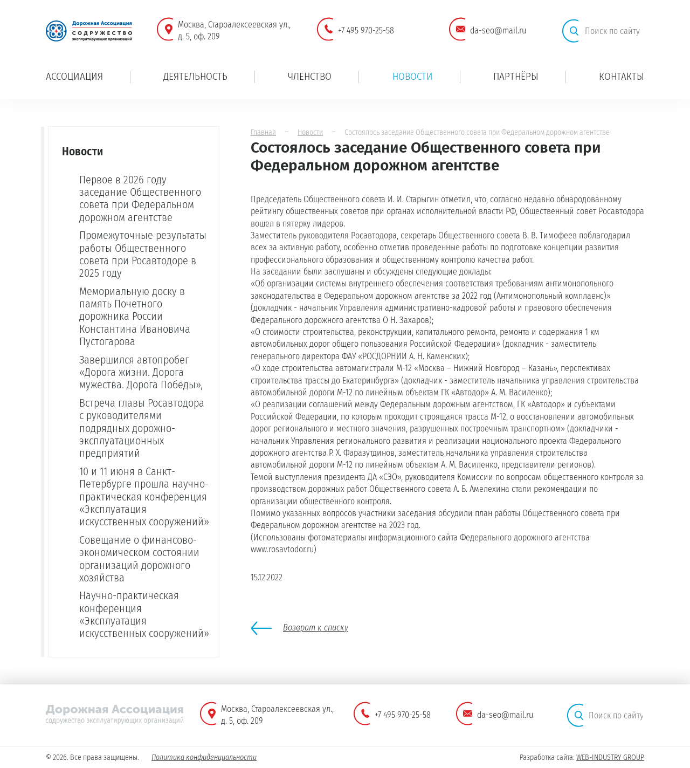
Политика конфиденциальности (204, 757)
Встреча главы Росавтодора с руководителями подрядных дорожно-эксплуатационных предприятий (141, 428)
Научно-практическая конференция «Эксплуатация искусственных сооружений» (144, 614)
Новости (412, 76)
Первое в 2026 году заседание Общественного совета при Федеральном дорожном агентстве (140, 198)
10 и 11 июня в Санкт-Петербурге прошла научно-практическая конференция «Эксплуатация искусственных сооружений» (144, 497)
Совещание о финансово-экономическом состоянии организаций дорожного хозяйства (139, 558)
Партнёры (516, 76)
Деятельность (195, 76)
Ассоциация (74, 76)
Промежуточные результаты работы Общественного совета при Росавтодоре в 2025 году (142, 254)
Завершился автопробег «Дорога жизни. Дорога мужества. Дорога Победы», (141, 372)
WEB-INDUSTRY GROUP (610, 757)
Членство (310, 76)
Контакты (621, 76)
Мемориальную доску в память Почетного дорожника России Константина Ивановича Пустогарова (134, 316)
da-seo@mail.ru (498, 30)
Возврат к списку (315, 627)
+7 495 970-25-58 (366, 30)
